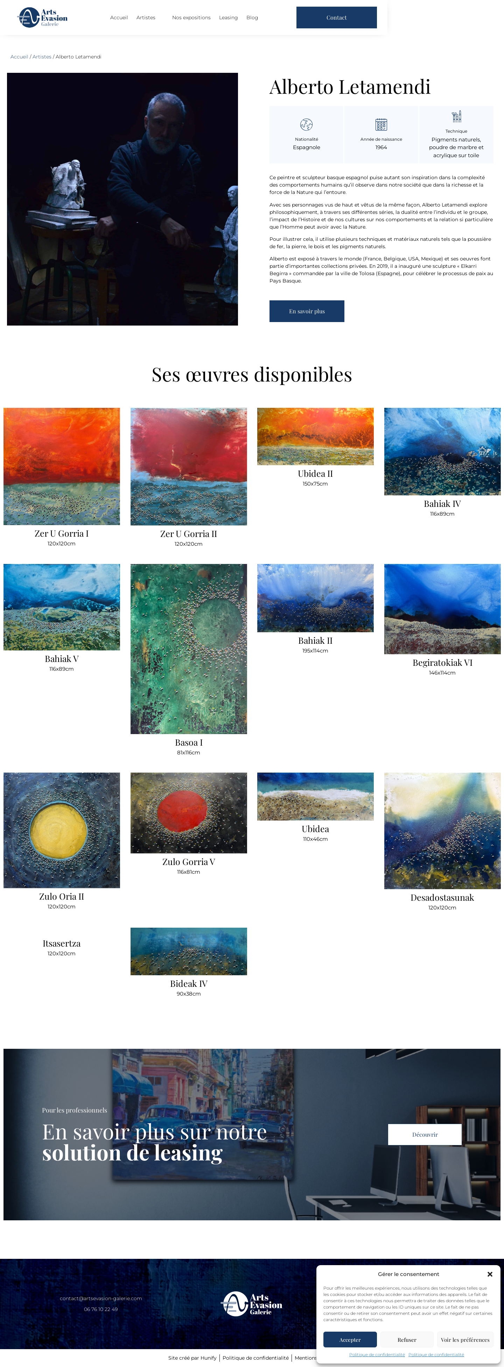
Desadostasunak (442, 897)
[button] (489, 1274)
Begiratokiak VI (442, 662)
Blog (308, 21)
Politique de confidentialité (377, 1354)
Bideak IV (188, 983)
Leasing (284, 21)
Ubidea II (315, 473)
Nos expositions (247, 21)
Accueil (175, 21)
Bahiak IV (442, 503)
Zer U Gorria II (188, 533)
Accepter (350, 1339)
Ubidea (315, 828)
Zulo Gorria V (188, 861)
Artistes (205, 21)
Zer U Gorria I (62, 533)
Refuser (407, 1339)
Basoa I (188, 742)
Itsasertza (61, 943)
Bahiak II (315, 640)
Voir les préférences (465, 1339)
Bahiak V (62, 658)
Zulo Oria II (61, 896)
